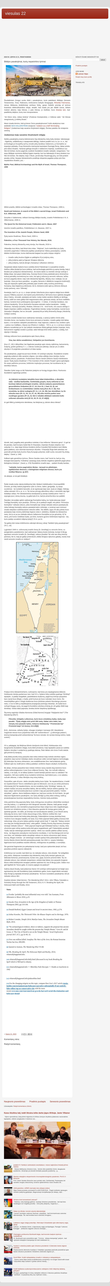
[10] (8, 959)
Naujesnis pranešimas (14, 1101)
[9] (7, 952)
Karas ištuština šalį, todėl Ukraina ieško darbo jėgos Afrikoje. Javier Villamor (37, 1113)
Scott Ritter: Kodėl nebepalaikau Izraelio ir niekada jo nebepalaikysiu (36, 1257)
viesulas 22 (15, 13)
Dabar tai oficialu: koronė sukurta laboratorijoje (29, 1211)
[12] (8, 978)
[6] (7, 927)
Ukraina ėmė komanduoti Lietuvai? (25, 1200)
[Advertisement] (55, 38)
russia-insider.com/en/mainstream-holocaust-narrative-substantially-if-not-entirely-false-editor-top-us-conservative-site (37, 985)
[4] (7, 914)
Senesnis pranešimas (60, 1101)
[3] (7, 910)
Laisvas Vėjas (83, 74)
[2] (7, 902)
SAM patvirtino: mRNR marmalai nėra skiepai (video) (31, 1188)
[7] (7, 939)
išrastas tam (61, 110)
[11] (8, 967)
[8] (7, 947)
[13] (8, 983)
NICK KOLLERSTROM (19, 126)
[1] (7, 894)
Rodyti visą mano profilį (84, 77)
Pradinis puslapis (37, 1101)
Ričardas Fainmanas (62, 103)
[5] (7, 919)
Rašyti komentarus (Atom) (22, 1106)
